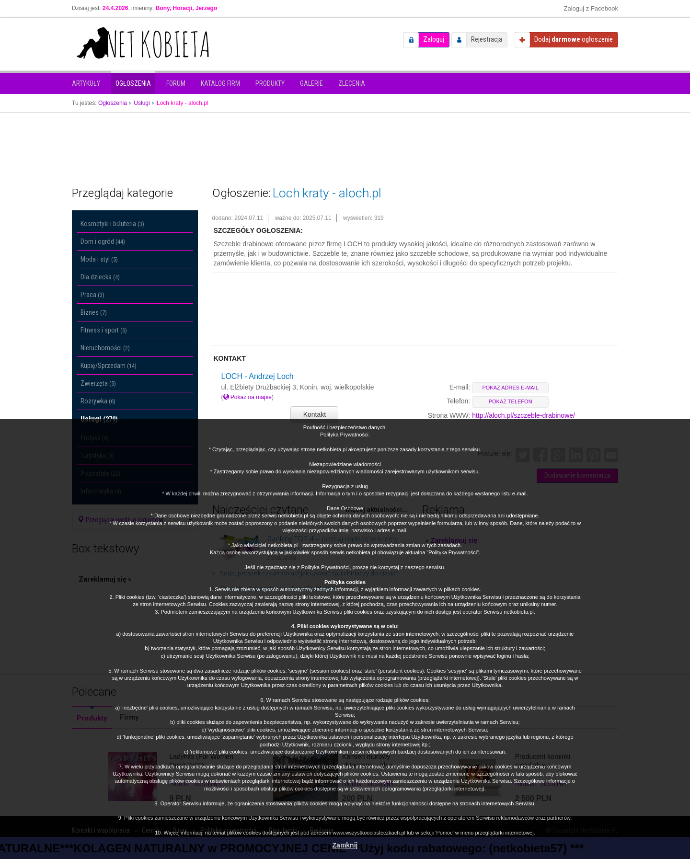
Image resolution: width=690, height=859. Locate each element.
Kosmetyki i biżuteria (112, 224)
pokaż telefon (510, 401)
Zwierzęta (98, 383)
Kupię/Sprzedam (108, 365)
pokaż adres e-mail (510, 387)
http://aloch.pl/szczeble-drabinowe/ (523, 415)
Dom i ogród (102, 241)
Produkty (270, 83)
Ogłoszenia (133, 83)
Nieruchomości (105, 348)
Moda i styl (99, 259)
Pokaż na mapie (247, 397)
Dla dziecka (100, 277)
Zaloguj (433, 39)
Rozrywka (97, 401)
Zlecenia (351, 83)
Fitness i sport (103, 330)
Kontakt (314, 414)
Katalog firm (220, 83)
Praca (92, 294)
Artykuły (86, 83)
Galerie (311, 83)
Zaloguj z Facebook (591, 8)
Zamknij (345, 845)
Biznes (93, 312)
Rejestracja (486, 39)
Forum (175, 83)
